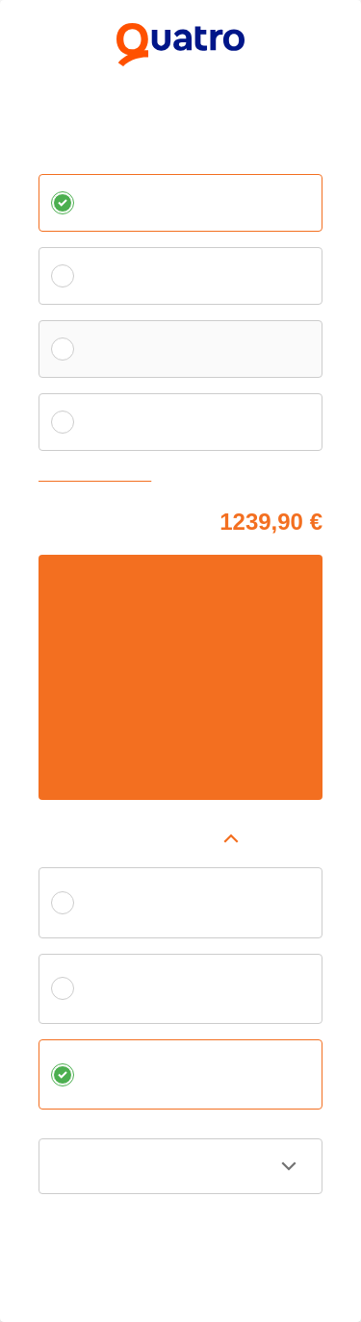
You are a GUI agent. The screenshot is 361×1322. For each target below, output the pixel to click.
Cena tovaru (72, 518)
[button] (180, 838)
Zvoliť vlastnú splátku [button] (99, 476)
